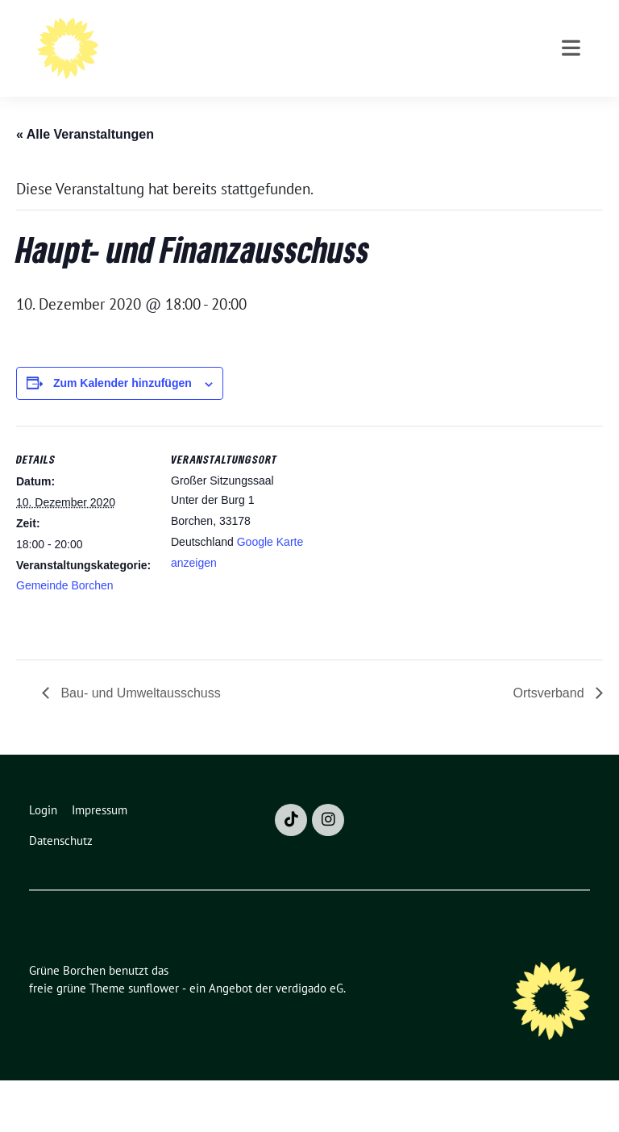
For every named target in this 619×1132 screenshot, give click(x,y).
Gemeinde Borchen (65, 637)
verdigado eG (309, 1039)
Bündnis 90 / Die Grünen (251, 57)
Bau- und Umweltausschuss (139, 744)
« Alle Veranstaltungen (85, 186)
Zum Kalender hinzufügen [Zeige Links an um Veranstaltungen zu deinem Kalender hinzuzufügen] (122, 434)
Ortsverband (550, 744)
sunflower (153, 1039)
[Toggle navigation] (571, 115)
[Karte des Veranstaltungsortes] (411, 589)
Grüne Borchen (230, 34)
